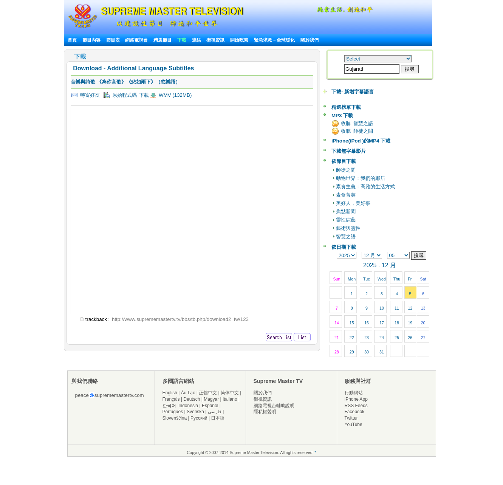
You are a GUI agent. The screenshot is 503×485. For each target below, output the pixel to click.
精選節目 (162, 40)
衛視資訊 (215, 40)
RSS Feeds (356, 405)
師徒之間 (346, 170)
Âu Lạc (188, 392)
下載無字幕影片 (348, 151)
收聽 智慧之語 (357, 123)
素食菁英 (346, 195)
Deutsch (191, 399)
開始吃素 (239, 40)
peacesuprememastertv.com (109, 395)
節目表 (113, 40)
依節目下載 (343, 161)
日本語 (217, 418)
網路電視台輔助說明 (274, 405)
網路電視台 (137, 40)
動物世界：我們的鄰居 (360, 178)
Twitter (351, 418)
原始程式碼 (120, 95)
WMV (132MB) (174, 95)
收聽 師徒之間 (357, 131)
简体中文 (230, 392)
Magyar (211, 399)
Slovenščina (175, 418)
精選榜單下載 (346, 107)
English (170, 392)
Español (210, 405)
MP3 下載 (342, 115)
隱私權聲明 (265, 411)
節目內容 (91, 40)
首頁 (72, 40)
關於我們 (309, 40)
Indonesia (188, 405)
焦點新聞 (346, 211)
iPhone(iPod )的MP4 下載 (360, 141)
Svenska (195, 411)
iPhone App (356, 399)
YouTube (353, 424)
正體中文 (208, 392)
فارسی (214, 411)
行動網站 (354, 392)
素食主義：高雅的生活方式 (365, 186)
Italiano (230, 399)
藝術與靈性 (348, 228)
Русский (198, 418)
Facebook (355, 411)
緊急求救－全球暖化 (274, 40)
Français (171, 399)
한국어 (169, 405)
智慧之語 (346, 236)
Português (173, 411)
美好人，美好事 (353, 203)
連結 (196, 40)
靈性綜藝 (346, 220)
